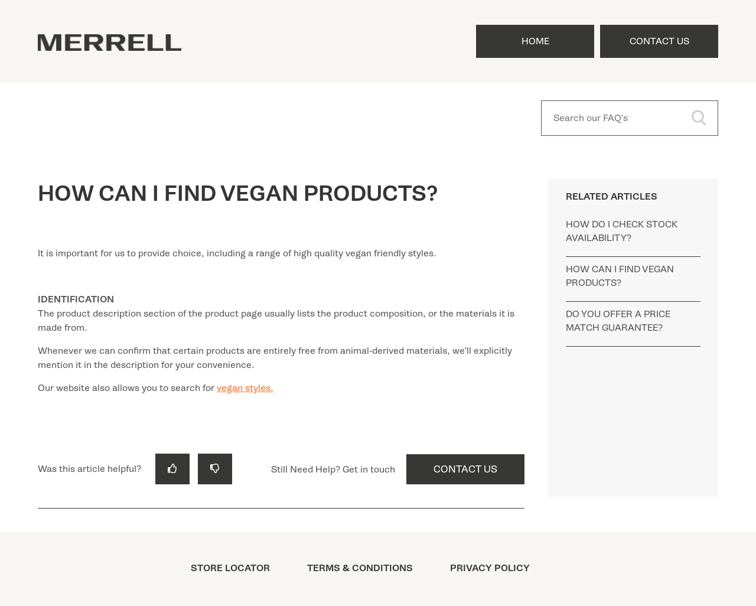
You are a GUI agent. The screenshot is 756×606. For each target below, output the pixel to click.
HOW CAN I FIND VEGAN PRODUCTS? (620, 276)
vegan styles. (245, 388)
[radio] (172, 469)
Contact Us (659, 41)
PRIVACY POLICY (490, 568)
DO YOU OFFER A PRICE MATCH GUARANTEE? (618, 321)
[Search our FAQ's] (629, 118)
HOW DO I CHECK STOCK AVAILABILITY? (621, 231)
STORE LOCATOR (230, 568)
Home (535, 41)
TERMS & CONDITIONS (360, 568)
